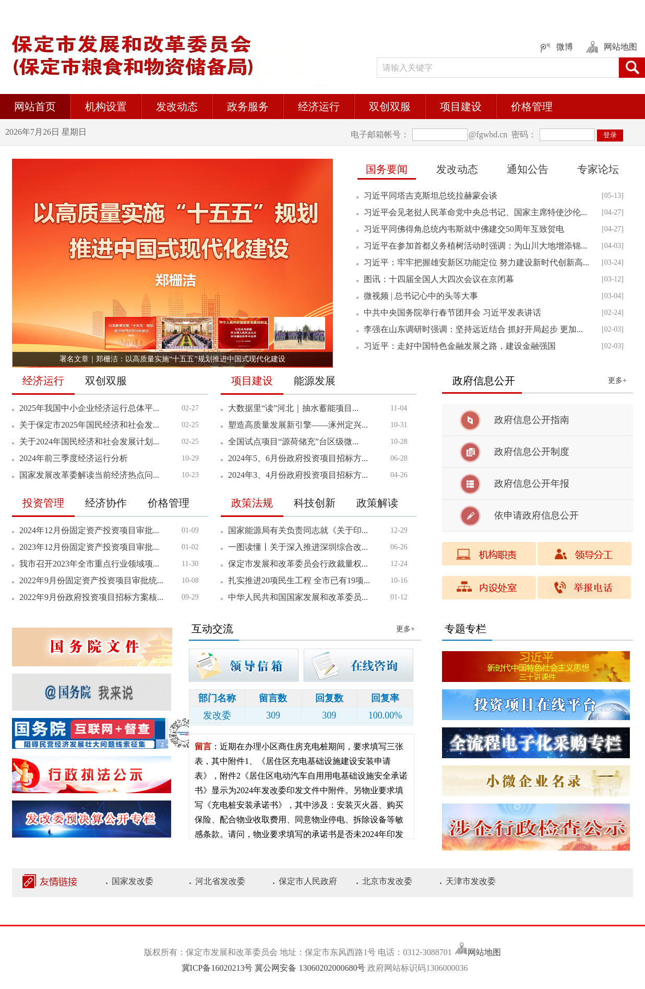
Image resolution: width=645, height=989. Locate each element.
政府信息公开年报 (531, 483)
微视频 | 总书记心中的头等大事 (421, 295)
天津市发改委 (471, 881)
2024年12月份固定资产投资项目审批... (89, 530)
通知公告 (527, 169)
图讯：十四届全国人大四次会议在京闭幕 (439, 279)
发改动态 (177, 106)
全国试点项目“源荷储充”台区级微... (293, 441)
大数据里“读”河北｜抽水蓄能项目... (293, 408)
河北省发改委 (220, 881)
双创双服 (390, 106)
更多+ (617, 380)
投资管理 (43, 503)
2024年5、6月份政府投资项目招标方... (298, 458)
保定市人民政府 (308, 881)
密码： (523, 134)
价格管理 (532, 106)
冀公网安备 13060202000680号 (310, 967)
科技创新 (315, 503)
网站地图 (484, 952)
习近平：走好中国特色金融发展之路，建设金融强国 (460, 346)
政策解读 (377, 503)
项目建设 (461, 106)
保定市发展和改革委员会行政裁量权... (298, 563)
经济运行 (319, 106)
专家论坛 (598, 169)
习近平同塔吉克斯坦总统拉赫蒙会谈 (430, 195)
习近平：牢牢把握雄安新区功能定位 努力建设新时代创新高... (476, 262)
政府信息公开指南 (531, 420)
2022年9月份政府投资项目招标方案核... (91, 597)
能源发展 (315, 380)
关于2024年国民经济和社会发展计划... (89, 441)
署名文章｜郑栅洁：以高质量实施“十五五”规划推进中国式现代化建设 (172, 359)
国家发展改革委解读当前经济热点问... (89, 474)
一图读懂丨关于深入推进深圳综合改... (298, 547)
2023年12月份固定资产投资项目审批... (89, 547)
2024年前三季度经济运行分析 (73, 458)
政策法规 (252, 503)
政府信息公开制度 (531, 451)
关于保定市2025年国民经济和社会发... (89, 424)
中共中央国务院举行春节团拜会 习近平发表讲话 (452, 312)
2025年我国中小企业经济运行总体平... (89, 408)
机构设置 (106, 106)
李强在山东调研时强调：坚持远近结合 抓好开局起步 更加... (473, 329)
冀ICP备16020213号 (218, 967)
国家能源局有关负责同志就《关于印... (298, 530)
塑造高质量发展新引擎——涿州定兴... (298, 424)
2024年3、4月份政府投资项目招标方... (298, 474)
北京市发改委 (387, 881)
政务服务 (248, 106)
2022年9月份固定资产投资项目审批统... (91, 580)
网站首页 (35, 106)
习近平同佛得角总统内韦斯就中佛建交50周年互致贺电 (464, 229)
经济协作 (106, 503)
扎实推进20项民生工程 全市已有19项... (299, 580)
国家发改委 (132, 881)
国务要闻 (387, 169)
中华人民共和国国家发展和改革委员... (298, 597)
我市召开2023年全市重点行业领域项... (89, 563)
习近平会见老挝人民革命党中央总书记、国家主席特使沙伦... (475, 212)
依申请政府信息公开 (536, 515)
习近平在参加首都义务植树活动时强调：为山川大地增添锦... (475, 245)
